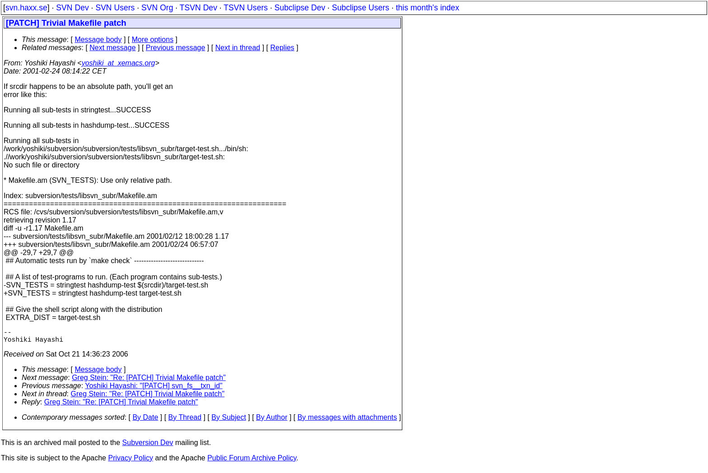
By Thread (185, 421)
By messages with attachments (347, 421)
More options (153, 39)
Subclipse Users (360, 7)
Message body (98, 39)
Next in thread (238, 47)
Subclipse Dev (300, 7)
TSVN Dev (198, 7)
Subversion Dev (147, 446)
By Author (271, 421)
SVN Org (157, 7)
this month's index (427, 7)
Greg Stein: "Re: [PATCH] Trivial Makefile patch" (149, 381)
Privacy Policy (130, 461)
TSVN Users (246, 7)
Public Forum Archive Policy (251, 461)
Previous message (175, 47)
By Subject (228, 421)
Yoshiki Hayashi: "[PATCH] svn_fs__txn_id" (154, 389)
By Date (145, 421)
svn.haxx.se (26, 7)
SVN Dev (72, 7)
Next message (112, 47)
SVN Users (115, 7)
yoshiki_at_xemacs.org (118, 63)
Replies (282, 47)
